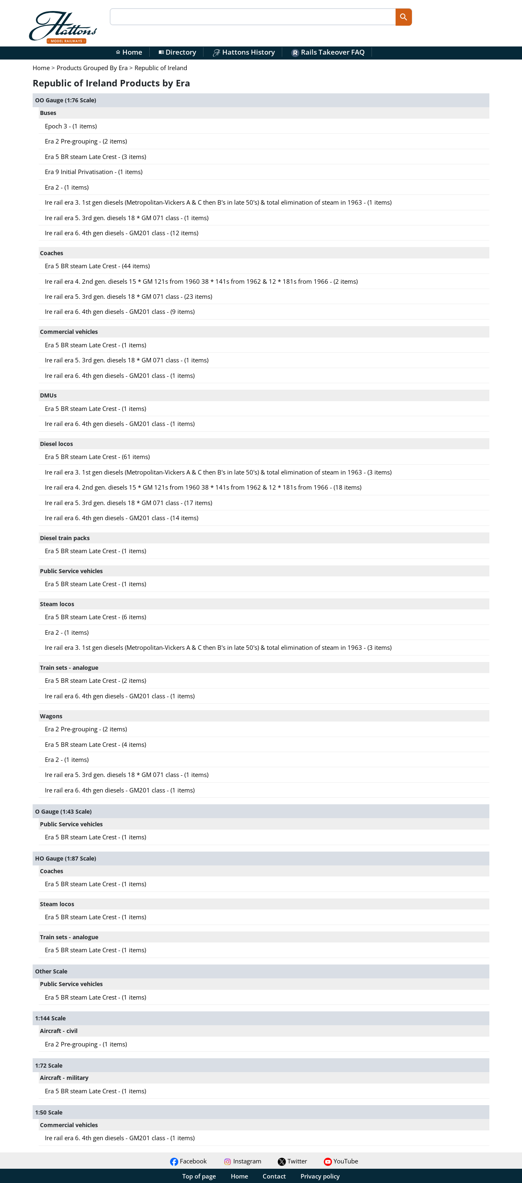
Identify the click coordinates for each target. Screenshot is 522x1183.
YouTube (341, 1161)
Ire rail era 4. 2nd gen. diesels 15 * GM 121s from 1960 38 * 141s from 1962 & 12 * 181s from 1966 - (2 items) (201, 281)
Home (128, 52)
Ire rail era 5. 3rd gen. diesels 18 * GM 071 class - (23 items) (128, 296)
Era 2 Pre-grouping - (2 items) (86, 141)
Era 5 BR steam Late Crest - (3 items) (95, 156)
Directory (177, 52)
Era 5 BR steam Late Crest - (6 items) (95, 617)
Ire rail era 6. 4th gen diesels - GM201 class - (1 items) (120, 375)
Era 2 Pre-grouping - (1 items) (86, 1044)
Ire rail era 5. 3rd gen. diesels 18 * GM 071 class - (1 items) (126, 218)
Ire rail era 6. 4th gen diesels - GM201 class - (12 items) (121, 233)
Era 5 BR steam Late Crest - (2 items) (95, 680)
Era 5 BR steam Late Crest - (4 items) (95, 744)
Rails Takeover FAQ (328, 52)
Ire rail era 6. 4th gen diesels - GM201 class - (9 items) (120, 311)
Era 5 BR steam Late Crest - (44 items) (97, 266)
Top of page (199, 1176)
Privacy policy (320, 1176)
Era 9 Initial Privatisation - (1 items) (93, 172)
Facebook (188, 1161)
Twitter (292, 1161)
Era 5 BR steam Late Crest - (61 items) (97, 456)
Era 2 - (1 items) (66, 187)
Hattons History (243, 52)
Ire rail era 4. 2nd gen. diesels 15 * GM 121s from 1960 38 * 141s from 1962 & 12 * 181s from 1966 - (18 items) (203, 487)
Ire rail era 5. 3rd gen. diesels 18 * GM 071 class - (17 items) (128, 503)
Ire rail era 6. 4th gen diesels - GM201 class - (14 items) (121, 518)
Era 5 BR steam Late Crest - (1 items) (95, 345)
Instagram (242, 1161)
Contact (274, 1176)
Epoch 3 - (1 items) (71, 126)
